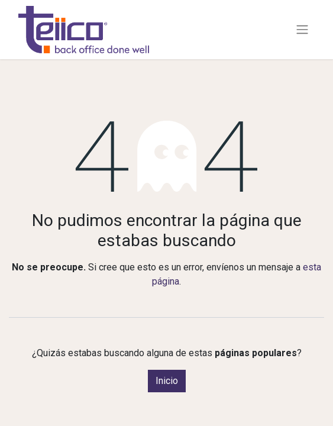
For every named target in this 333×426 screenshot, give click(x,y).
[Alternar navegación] (302, 30)
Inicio (167, 380)
